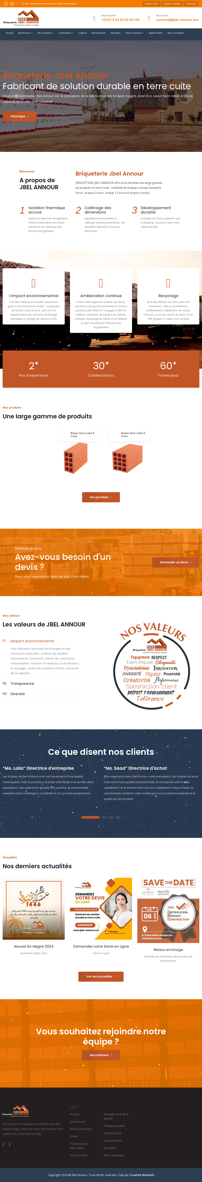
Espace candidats (172, 3)
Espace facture (135, 33)
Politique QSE (112, 1133)
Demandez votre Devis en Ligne (101, 946)
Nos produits (46, 33)
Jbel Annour (25, 33)
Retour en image (168, 949)
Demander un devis (175, 562)
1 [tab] (90, 817)
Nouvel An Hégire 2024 (33, 946)
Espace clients (151, 3)
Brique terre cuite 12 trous (133, 434)
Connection (191, 3)
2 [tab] (104, 817)
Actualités (115, 32)
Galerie (83, 32)
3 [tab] (111, 817)
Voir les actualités (101, 976)
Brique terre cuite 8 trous (82, 434)
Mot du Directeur (81, 1129)
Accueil (9, 32)
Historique (20, 116)
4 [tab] (118, 817)
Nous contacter (176, 32)
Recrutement (98, 32)
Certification (66, 33)
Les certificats (113, 1140)
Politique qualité (114, 1126)
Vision (74, 1136)
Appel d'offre (156, 32)
